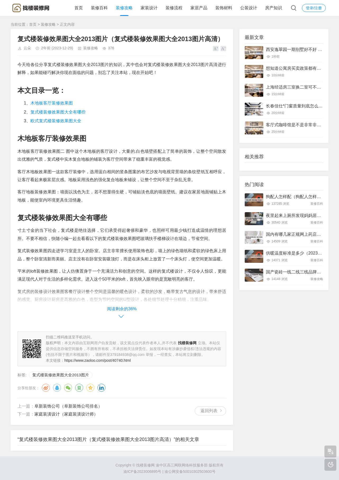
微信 (68, 388)
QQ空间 (90, 388)
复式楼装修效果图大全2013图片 (60, 375)
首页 (78, 8)
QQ (57, 388)
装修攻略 (124, 8)
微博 (46, 388)
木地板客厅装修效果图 (51, 103)
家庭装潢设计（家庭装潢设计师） (66, 414)
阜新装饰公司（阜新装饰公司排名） (68, 406)
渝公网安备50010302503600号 (190, 471)
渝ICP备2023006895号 (142, 471)
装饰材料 (223, 8)
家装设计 (149, 8)
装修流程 (174, 8)
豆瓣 (79, 388)
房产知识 (273, 8)
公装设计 (248, 8)
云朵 (27, 48)
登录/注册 (314, 8)
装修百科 (99, 8)
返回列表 (208, 410)
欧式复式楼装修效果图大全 (55, 121)
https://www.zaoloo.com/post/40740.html (97, 360)
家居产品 (198, 8)
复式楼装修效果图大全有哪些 (58, 112)
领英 (101, 388)
